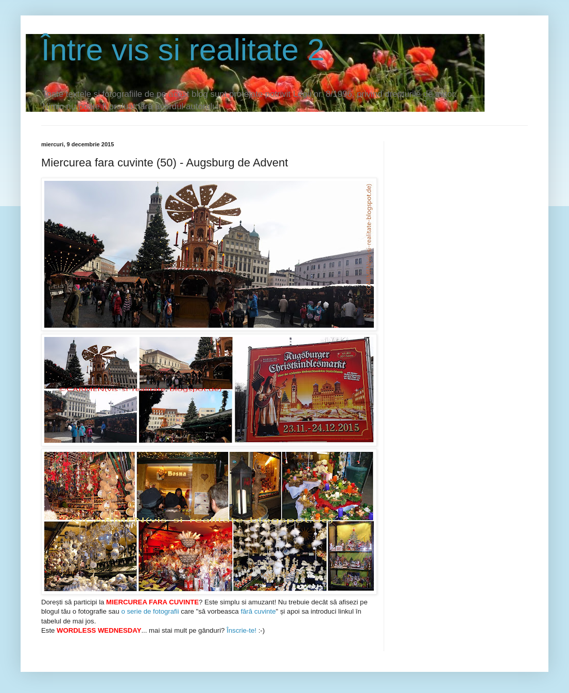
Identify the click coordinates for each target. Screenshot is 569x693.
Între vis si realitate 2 (182, 49)
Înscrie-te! (240, 630)
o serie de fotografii (150, 611)
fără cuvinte (257, 611)
